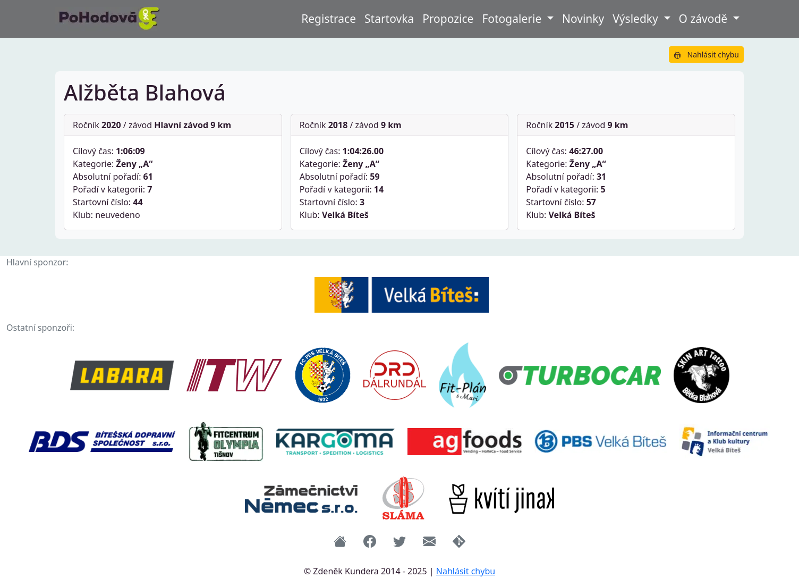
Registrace (328, 18)
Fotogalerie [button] (513, 18)
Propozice (447, 18)
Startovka (389, 18)
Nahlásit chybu (706, 54)
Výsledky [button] (637, 18)
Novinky (583, 18)
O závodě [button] (704, 18)
